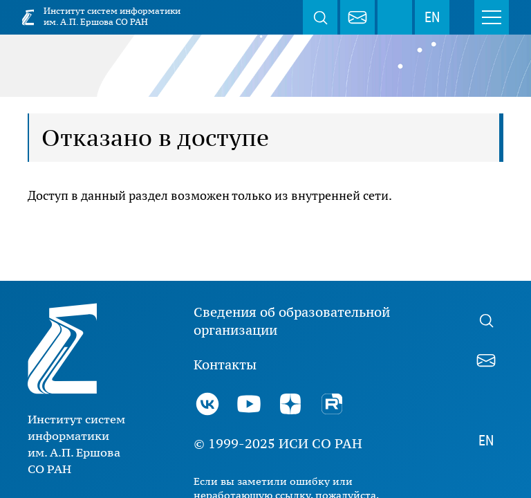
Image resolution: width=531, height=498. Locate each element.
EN (432, 17)
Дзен (290, 404)
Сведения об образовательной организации (292, 321)
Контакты (225, 364)
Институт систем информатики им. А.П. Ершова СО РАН (112, 16)
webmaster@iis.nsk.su (357, 17)
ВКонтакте (207, 404)
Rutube (332, 404)
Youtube (249, 404)
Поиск (320, 17)
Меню (491, 17)
